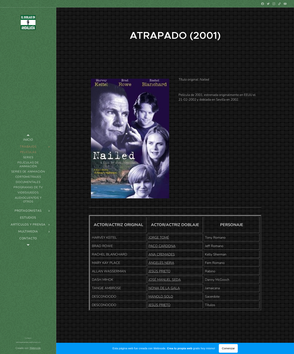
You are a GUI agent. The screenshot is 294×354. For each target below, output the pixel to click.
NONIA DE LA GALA (164, 288)
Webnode (35, 348)
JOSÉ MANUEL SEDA (164, 279)
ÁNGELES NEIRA (161, 263)
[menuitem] (28, 140)
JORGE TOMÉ (158, 237)
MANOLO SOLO (160, 296)
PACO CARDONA (162, 246)
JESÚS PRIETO (159, 271)
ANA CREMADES (161, 254)
